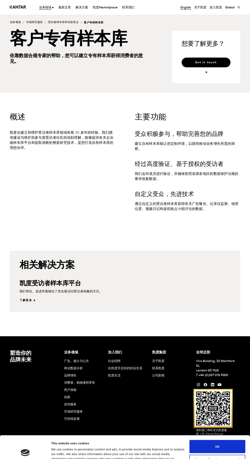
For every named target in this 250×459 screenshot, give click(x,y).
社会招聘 (114, 361)
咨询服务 (70, 404)
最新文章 (64, 7)
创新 (67, 397)
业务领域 (45, 7)
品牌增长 (70, 375)
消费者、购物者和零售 (79, 382)
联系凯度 (158, 368)
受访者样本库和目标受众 (63, 22)
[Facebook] (205, 385)
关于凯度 (200, 7)
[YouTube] (212, 385)
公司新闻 (158, 375)
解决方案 (82, 7)
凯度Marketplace (105, 7)
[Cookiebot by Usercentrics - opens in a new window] (25, 451)
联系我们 (128, 7)
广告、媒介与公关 (76, 361)
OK (217, 423)
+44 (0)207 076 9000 (213, 375)
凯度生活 (114, 375)
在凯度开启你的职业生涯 (125, 368)
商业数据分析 (73, 368)
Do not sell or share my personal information (217, 438)
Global (230, 7)
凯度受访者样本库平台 (50, 284)
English (185, 7)
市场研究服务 (34, 22)
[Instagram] (198, 385)
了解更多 (26, 300)
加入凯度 (216, 7)
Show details (60, 451)
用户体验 (70, 390)
